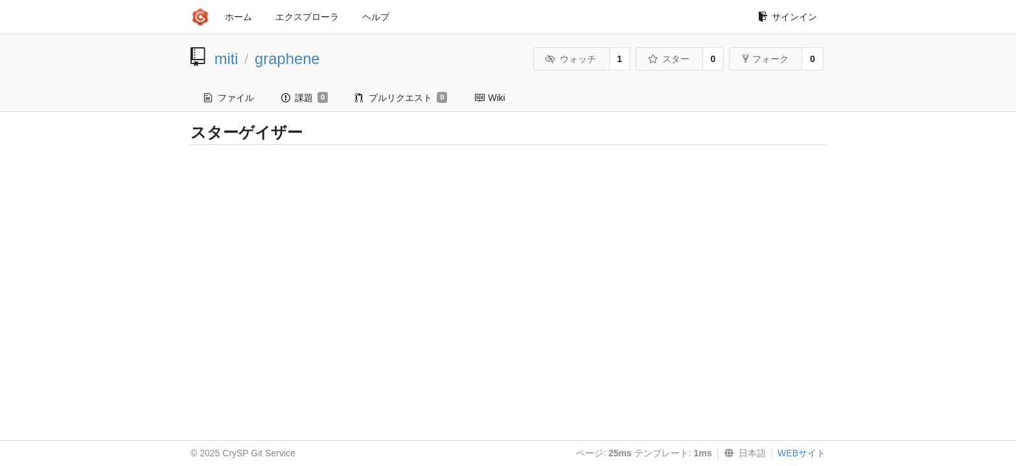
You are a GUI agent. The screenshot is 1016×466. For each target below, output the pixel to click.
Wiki (489, 98)
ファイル (229, 98)
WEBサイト (802, 453)
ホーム (238, 17)
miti (226, 58)
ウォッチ (570, 59)
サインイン (787, 17)
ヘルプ (375, 17)
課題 (304, 98)
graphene (287, 58)
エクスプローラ (307, 17)
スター (668, 59)
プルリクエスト (401, 98)
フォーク (766, 59)
